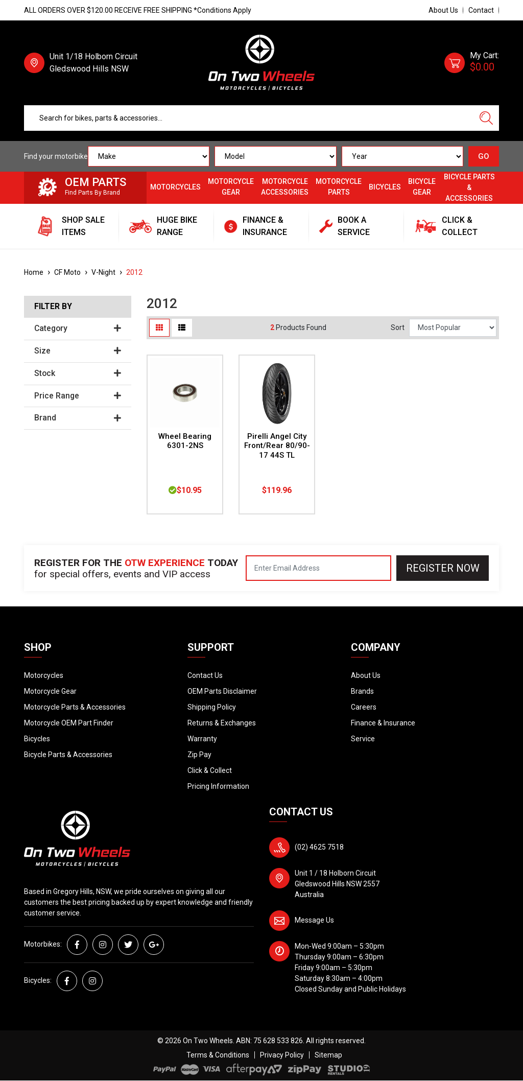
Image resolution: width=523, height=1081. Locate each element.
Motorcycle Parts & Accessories (75, 707)
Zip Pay (199, 754)
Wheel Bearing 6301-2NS (184, 441)
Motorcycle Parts (339, 186)
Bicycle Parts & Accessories (469, 187)
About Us (443, 10)
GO (483, 156)
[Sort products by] (452, 328)
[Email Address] (318, 568)
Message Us (314, 920)
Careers (363, 707)
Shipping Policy (211, 707)
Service (363, 739)
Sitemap (328, 1055)
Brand (77, 417)
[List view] (182, 328)
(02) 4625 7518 (319, 847)
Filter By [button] (53, 306)
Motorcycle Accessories (284, 186)
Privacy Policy (282, 1055)
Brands (362, 691)
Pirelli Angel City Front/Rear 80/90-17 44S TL (277, 446)
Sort (398, 327)
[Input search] (249, 118)
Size (77, 351)
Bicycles (385, 187)
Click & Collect (209, 770)
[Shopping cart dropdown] (471, 63)
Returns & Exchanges (221, 723)
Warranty (202, 739)
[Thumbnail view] (159, 328)
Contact (481, 10)
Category (77, 328)
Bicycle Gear (422, 186)
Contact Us (205, 675)
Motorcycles (175, 187)
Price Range (77, 396)
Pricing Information (218, 786)
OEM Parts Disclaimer (222, 691)
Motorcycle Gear (231, 186)
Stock (77, 373)
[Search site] (486, 118)
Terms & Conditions (217, 1055)
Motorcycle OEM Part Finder (68, 723)
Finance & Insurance (383, 723)
